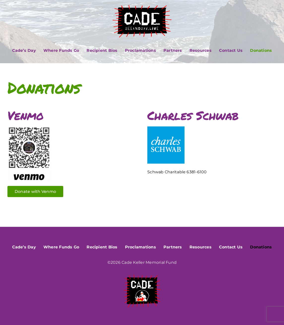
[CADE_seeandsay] (142, 6)
